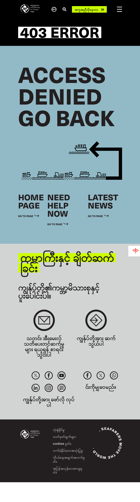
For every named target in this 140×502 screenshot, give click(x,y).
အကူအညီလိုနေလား (86, 9)
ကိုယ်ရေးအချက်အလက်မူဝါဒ (69, 459)
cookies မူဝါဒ (62, 443)
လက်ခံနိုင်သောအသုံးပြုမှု (68, 450)
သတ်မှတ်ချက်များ (64, 436)
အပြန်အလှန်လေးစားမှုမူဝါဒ (67, 470)
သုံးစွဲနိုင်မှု (59, 429)
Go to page (25, 216)
